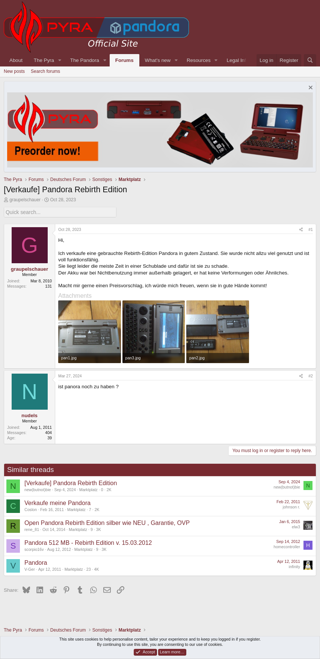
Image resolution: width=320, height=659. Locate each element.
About (16, 60)
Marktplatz (88, 489)
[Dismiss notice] (309, 88)
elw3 (296, 526)
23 (88, 569)
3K (98, 529)
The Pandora (84, 60)
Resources (199, 60)
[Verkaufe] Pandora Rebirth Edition (70, 483)
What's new (158, 60)
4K (96, 569)
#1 (310, 229)
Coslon (30, 509)
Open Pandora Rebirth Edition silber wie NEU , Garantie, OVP (107, 522)
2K (109, 489)
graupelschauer (25, 199)
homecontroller (287, 546)
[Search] (310, 60)
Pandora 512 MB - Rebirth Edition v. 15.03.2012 (88, 542)
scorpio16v (34, 549)
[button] (60, 60)
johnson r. (291, 506)
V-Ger (29, 569)
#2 (310, 376)
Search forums (45, 71)
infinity (294, 566)
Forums (124, 60)
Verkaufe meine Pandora (57, 502)
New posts (14, 71)
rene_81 (31, 529)
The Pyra (44, 60)
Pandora (35, 562)
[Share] (301, 229)
